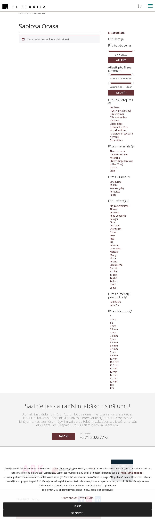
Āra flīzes (114, 107)
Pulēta (113, 194)
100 (112, 384)
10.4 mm (114, 362)
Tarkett (113, 281)
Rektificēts (115, 301)
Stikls (112, 170)
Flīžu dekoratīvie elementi (118, 119)
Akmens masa (117, 151)
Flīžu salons (24, 13)
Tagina (113, 274)
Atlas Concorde (118, 215)
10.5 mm (114, 365)
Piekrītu (77, 506)
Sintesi (113, 268)
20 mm (113, 378)
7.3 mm (114, 335)
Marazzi (114, 251)
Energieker (115, 228)
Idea (112, 238)
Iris (111, 241)
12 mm (113, 371)
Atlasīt (121, 60)
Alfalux (113, 209)
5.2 (111, 322)
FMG (112, 235)
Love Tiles (115, 248)
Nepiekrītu (77, 513)
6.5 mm (114, 329)
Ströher (114, 271)
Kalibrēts (114, 305)
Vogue (113, 287)
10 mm (113, 358)
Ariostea (114, 212)
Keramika (115, 157)
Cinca (112, 222)
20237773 (94, 437)
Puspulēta (115, 191)
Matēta (113, 185)
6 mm (113, 325)
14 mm (113, 375)
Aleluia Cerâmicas (119, 205)
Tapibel (113, 277)
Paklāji (113, 167)
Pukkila (113, 261)
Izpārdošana (116, 33)
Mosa (113, 258)
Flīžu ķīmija (116, 39)
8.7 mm (114, 348)
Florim (113, 232)
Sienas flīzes (116, 140)
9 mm (113, 352)
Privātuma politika (131, 472)
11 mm (113, 368)
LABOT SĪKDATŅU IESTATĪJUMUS (77, 498)
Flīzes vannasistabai (120, 110)
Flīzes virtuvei (117, 113)
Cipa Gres (115, 225)
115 (112, 388)
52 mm (113, 381)
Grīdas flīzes (116, 123)
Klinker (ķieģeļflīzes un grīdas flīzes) (121, 162)
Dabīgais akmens (119, 154)
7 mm (113, 332)
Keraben (114, 245)
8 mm (113, 339)
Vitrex (113, 284)
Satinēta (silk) (117, 188)
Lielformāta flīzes (119, 127)
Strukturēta (116, 181)
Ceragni (114, 219)
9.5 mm (114, 355)
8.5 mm (114, 345)
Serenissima (116, 264)
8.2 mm (114, 342)
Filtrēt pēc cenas (120, 45)
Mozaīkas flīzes (118, 130)
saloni (63, 436)
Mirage (113, 255)
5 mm (113, 319)
